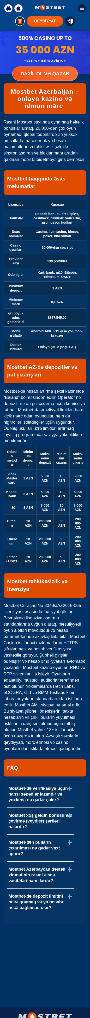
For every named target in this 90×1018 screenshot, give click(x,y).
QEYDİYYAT (45, 21)
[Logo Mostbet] (50, 7)
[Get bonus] (20, 21)
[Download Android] (8, 8)
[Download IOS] (18, 8)
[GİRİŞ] (70, 21)
